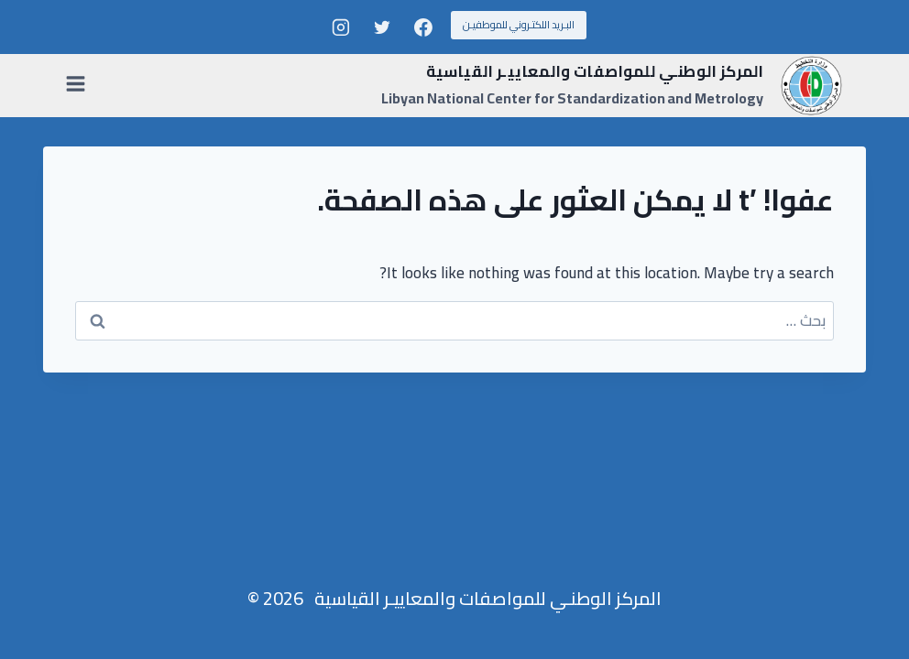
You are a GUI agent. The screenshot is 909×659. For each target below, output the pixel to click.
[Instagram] (341, 27)
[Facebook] (423, 27)
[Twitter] (382, 27)
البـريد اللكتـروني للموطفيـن (519, 25)
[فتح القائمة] (79, 85)
